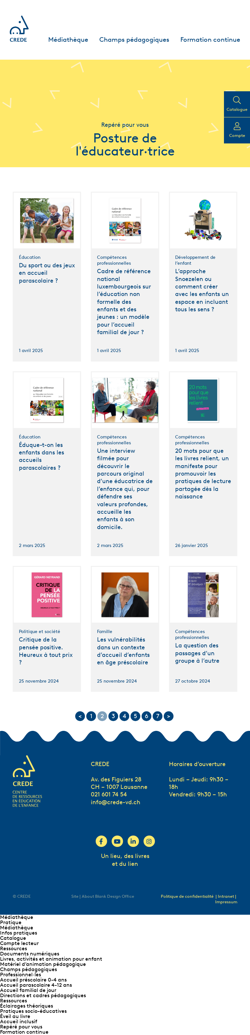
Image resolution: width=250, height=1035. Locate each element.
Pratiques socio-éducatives (33, 1011)
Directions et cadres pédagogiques (43, 995)
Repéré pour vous (21, 1027)
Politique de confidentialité (187, 896)
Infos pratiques (18, 933)
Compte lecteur (19, 943)
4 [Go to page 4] (124, 716)
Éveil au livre (15, 1016)
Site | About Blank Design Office (102, 896)
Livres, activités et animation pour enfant (51, 959)
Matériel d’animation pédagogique (43, 964)
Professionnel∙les (20, 974)
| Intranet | (226, 896)
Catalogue (13, 938)
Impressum (226, 901)
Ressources (13, 948)
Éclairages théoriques (26, 1006)
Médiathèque (68, 39)
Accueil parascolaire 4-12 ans (36, 985)
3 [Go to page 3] (113, 716)
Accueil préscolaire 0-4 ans (33, 980)
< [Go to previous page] (80, 716)
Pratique (10, 922)
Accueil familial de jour (28, 990)
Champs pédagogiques (134, 39)
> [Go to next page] (168, 716)
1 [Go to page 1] (91, 716)
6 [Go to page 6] (146, 716)
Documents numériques (29, 954)
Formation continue (210, 39)
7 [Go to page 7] (157, 716)
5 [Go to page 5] (135, 716)
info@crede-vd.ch (115, 802)
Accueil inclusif (18, 1021)
